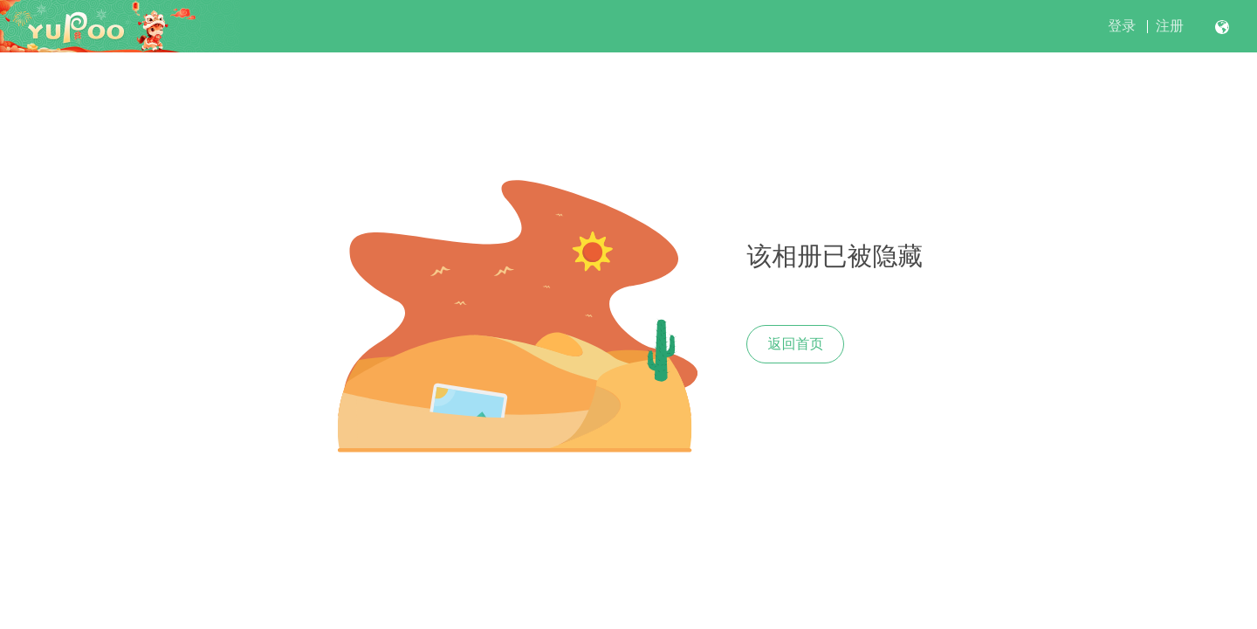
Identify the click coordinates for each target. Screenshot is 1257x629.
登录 (1122, 25)
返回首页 (795, 343)
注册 (1170, 25)
